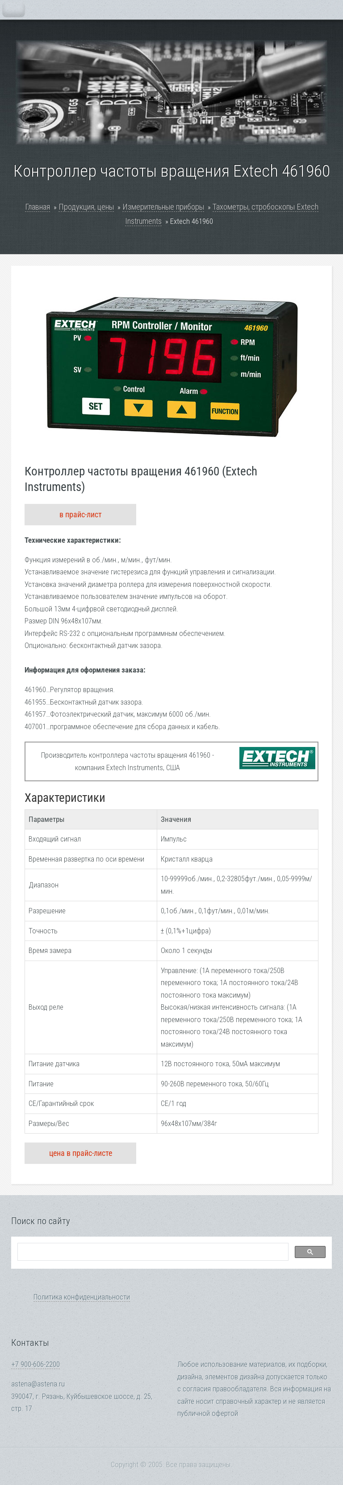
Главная (37, 206)
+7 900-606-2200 (35, 1364)
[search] (152, 1252)
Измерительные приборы (163, 206)
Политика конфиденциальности (81, 1297)
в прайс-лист (80, 514)
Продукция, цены (86, 206)
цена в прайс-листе (80, 1153)
